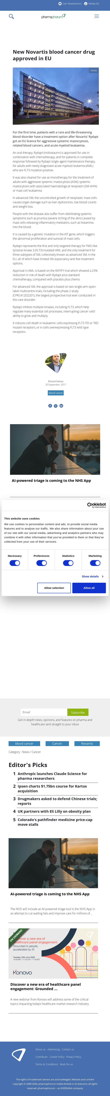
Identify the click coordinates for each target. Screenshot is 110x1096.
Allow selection (54, 587)
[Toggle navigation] (12, 16)
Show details (90, 576)
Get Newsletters (72, 3)
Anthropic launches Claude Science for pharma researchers (52, 776)
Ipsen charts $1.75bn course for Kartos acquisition (52, 788)
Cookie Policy (56, 1057)
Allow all (89, 587)
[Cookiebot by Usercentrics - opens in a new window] (90, 505)
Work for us (66, 1064)
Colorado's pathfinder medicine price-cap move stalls (55, 822)
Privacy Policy (73, 1057)
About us (40, 1049)
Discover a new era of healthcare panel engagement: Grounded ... (45, 986)
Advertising (53, 1049)
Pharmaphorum (18, 1054)
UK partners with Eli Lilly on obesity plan (54, 811)
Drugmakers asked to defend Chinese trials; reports (57, 801)
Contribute (41, 1057)
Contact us (68, 1049)
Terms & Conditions (46, 1064)
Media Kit (93, 3)
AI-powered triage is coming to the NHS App (51, 480)
